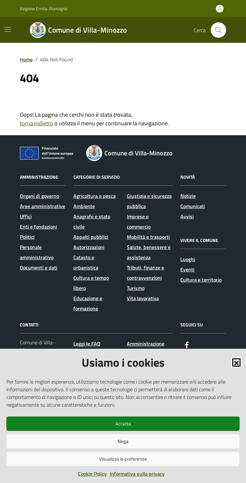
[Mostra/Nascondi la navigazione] (8, 29)
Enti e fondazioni (38, 226)
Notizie (188, 196)
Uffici (26, 216)
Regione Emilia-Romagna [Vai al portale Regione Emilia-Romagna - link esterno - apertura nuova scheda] (43, 8)
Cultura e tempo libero (91, 283)
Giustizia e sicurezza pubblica (149, 201)
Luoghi (187, 259)
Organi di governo (39, 196)
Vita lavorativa (143, 298)
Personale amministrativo (36, 252)
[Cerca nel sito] (218, 30)
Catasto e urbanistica (85, 262)
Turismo (135, 288)
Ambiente (84, 206)
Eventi (187, 269)
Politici (27, 237)
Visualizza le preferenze (123, 459)
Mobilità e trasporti (148, 237)
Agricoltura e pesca (94, 196)
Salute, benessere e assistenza (148, 252)
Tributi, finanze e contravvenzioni (145, 273)
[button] (236, 362)
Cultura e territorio (201, 280)
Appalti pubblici (90, 237)
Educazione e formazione (87, 303)
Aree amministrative (42, 206)
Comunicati (192, 206)
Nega (123, 441)
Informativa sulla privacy (137, 474)
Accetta (123, 423)
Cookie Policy (92, 474)
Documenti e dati (38, 267)
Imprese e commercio (139, 221)
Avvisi (187, 216)
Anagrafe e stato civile (91, 221)
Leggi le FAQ (87, 343)
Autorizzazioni (88, 247)
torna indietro (36, 123)
